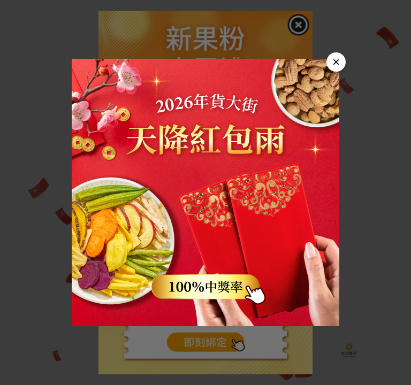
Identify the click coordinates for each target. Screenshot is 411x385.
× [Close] (336, 62)
